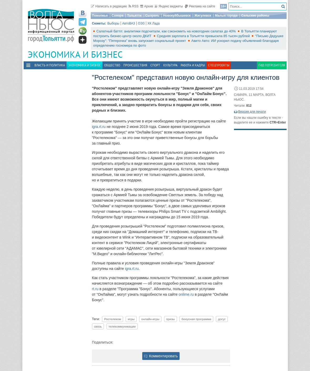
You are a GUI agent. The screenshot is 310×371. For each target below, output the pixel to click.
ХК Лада (154, 23)
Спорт (155, 65)
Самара (117, 15)
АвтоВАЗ (128, 23)
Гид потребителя (271, 65)
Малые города (226, 15)
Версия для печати (252, 111)
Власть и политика (49, 65)
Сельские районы (255, 15)
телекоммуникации (122, 326)
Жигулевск (202, 15)
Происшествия (135, 65)
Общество (112, 65)
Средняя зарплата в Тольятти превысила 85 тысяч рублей (204, 36)
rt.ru (95, 289)
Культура (170, 65)
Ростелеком (112, 319)
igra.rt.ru (99, 127)
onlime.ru (186, 294)
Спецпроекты (218, 65)
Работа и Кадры (193, 65)
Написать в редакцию (109, 6)
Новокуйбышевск (177, 15)
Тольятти (134, 15)
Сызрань (152, 15)
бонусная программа (196, 319)
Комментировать (161, 356)
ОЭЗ (141, 23)
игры (131, 319)
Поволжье (100, 15)
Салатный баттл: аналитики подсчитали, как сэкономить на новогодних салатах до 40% (166, 31)
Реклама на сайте (200, 6)
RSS (134, 6)
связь (98, 326)
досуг (222, 319)
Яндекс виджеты (169, 6)
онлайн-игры (150, 319)
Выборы (113, 23)
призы (170, 319)
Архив (146, 6)
